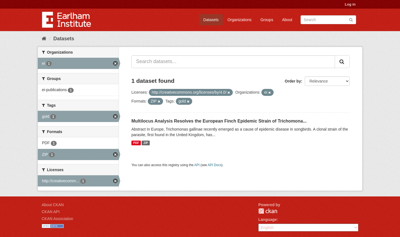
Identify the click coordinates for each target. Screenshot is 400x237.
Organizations (239, 20)
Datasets (211, 20)
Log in (350, 4)
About (287, 20)
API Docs (215, 165)
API (196, 165)
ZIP (146, 142)
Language (267, 219)
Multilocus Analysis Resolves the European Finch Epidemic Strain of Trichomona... (219, 121)
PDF (136, 142)
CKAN (267, 211)
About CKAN (53, 205)
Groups (266, 20)
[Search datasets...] (233, 61)
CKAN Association (57, 218)
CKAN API (51, 211)
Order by (293, 81)
